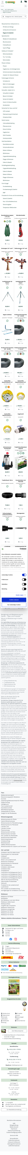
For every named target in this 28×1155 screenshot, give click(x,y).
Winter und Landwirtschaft (8, 860)
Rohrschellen (6, 60)
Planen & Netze (6, 63)
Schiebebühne (5, 870)
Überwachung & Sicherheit (10, 114)
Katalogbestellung (14, 977)
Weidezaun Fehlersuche (7, 907)
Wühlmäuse (6, 153)
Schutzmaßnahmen (8, 147)
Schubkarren (6, 81)
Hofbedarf (4, 856)
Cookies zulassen (14, 599)
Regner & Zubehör (8, 33)
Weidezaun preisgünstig (7, 909)
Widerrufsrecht (14, 1127)
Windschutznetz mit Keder (8, 834)
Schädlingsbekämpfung (8, 165)
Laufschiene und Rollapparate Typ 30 (11, 874)
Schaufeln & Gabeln (8, 93)
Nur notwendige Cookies (14, 604)
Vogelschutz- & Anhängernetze (11, 69)
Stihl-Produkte (7, 135)
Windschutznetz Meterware (8, 837)
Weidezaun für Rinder (7, 896)
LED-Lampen (6, 111)
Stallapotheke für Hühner (8, 811)
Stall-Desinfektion (6, 141)
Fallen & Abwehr (7, 162)
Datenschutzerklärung (14, 1130)
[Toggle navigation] (2, 2)
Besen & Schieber (8, 96)
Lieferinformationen (14, 1140)
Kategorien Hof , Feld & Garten (14, 16)
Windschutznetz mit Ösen (8, 832)
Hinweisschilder (7, 117)
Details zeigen (19, 595)
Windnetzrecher (5, 843)
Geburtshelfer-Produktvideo (9, 881)
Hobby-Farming (5, 802)
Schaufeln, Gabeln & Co (8, 90)
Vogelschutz (6, 132)
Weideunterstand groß (7, 795)
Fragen (5, 946)
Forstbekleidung (7, 186)
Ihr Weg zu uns (7, 930)
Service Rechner (20, 1020)
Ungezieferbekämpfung (9, 156)
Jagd (4, 192)
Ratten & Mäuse (7, 150)
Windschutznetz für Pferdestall (9, 825)
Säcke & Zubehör (7, 198)
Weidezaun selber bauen (8, 902)
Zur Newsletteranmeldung (14, 1109)
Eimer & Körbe (7, 129)
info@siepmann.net (16, 1065)
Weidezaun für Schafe (7, 913)
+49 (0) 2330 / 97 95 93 (14, 1059)
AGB (14, 1123)
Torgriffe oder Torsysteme (8, 905)
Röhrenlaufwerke (7, 54)
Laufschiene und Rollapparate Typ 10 (11, 872)
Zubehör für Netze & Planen (10, 75)
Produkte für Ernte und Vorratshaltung (12, 195)
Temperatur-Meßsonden (10, 207)
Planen (5, 66)
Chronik (5, 934)
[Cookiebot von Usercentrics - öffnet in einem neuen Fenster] (20, 549)
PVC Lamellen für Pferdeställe (9, 835)
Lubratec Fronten (6, 828)
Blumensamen (7, 42)
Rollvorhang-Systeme (7, 839)
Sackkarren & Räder (8, 87)
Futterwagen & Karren (8, 78)
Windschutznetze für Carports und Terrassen (13, 846)
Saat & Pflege (6, 48)
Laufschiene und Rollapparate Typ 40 (11, 876)
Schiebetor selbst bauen (7, 867)
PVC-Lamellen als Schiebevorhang (10, 888)
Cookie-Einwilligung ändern (14, 1132)
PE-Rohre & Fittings (8, 27)
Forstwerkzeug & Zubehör (10, 189)
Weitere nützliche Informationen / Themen (14, 918)
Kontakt (5, 932)
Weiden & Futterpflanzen (10, 39)
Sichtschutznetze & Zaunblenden (12, 72)
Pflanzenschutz (7, 126)
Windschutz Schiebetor (7, 861)
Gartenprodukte (7, 138)
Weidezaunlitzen (5, 904)
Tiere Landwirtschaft (6, 806)
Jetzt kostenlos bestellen (14, 995)
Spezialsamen (5, 36)
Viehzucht (4, 883)
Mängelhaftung (14, 1125)
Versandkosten (7, 952)
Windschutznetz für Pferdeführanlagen (12, 823)
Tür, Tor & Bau (7, 57)
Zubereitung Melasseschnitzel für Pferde (12, 800)
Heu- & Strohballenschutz (10, 201)
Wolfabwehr (4, 898)
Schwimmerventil (18, 780)
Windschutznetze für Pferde (9, 819)
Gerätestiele (6, 105)
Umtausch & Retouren (14, 1142)
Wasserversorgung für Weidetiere (10, 797)
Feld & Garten (5, 120)
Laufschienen (4, 887)
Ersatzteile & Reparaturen (10, 948)
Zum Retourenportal (17, 1031)
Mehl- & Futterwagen (9, 84)
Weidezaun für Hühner (7, 914)
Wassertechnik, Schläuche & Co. (10, 24)
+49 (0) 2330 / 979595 (14, 1049)
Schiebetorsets (5, 858)
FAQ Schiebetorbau (6, 865)
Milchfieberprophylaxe (7, 809)
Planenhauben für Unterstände (9, 854)
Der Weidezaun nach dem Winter (10, 900)
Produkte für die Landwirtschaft (10, 885)
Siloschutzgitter (7, 204)
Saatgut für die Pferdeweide (9, 813)
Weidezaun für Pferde (7, 911)
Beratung (5, 950)
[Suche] (12, 6)
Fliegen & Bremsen (8, 159)
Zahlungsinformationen (14, 1144)
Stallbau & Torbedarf (7, 51)
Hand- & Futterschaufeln (9, 102)
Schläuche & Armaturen (9, 30)
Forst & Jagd (5, 183)
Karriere (5, 936)
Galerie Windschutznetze (8, 821)
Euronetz (3, 799)
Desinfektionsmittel (8, 144)
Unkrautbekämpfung (8, 123)
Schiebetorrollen (5, 869)
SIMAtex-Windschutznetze (8, 844)
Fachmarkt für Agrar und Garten (12, 928)
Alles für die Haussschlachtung (9, 879)
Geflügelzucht (5, 804)
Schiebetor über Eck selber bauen (10, 852)
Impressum (14, 1129)
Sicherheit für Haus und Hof (9, 108)
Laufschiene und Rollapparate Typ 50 (11, 878)
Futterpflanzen (7, 45)
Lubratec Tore (5, 826)
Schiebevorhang (5, 841)
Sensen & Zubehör (8, 99)
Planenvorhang (5, 830)
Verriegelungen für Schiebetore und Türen (12, 890)
